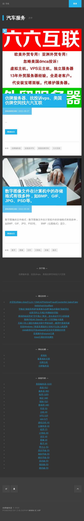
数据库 (44, 403)
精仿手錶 (43, 456)
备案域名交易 (43, 357)
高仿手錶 (43, 449)
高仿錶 (43, 459)
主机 (43, 410)
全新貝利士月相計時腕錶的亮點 (43, 311)
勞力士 (43, 445)
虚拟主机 (43, 421)
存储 (46, 250)
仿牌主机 (44, 360)
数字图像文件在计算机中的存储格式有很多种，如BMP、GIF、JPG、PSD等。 (34, 195)
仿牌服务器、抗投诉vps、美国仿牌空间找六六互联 (33, 100)
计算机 (38, 250)
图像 (21, 250)
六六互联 (56, 148)
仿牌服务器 (16, 148)
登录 (75, 4)
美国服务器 (44, 382)
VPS (44, 414)
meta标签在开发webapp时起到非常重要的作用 (43, 328)
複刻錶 (43, 463)
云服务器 (43, 424)
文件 (29, 250)
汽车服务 (15, 18)
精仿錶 (43, 466)
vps (44, 417)
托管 (43, 407)
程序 (43, 428)
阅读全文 (11, 131)
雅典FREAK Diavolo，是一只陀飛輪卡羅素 (43, 318)
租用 (44, 393)
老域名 (44, 353)
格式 (54, 250)
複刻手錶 (43, 452)
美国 (44, 386)
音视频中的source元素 (43, 332)
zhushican (11, 111)
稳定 (44, 396)
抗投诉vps (29, 148)
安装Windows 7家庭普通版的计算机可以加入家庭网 (44, 325)
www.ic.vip (35, 510)
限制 (44, 400)
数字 (13, 250)
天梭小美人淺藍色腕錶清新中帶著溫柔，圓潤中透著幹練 (44, 321)
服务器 (44, 389)
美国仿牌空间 (43, 148)
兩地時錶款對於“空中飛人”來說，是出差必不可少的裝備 (43, 314)
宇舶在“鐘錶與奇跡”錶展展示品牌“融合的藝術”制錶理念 (44, 307)
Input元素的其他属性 (43, 335)
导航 (6, 4)
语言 (43, 435)
